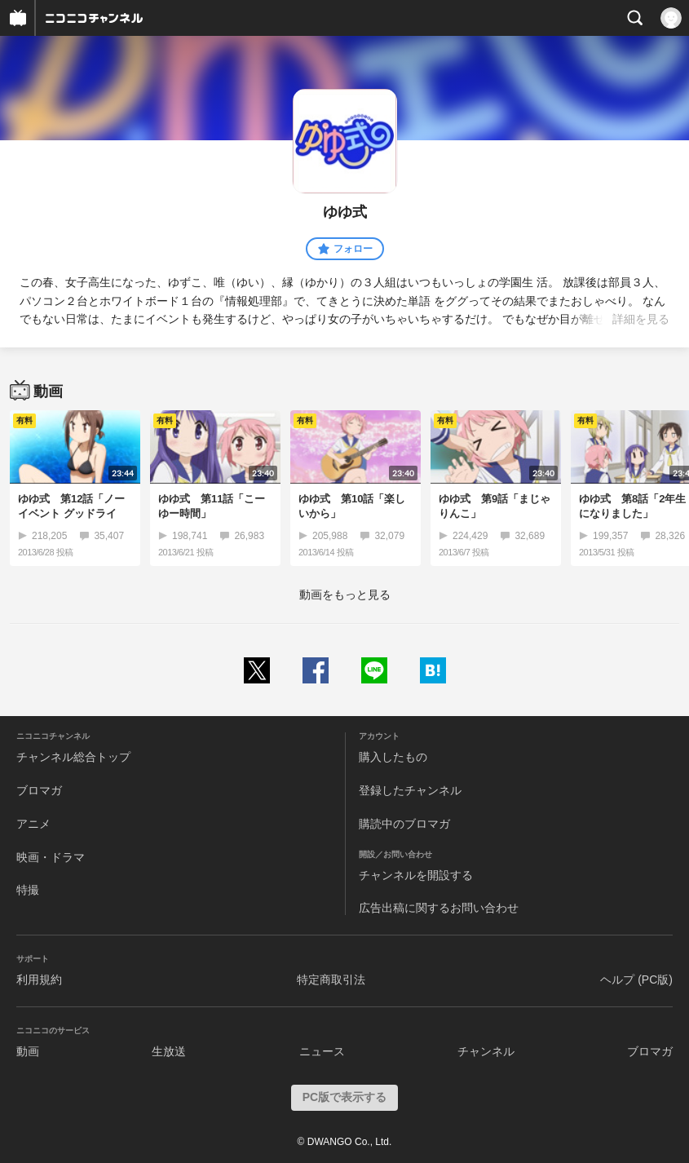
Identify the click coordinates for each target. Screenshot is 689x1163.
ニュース (322, 1051)
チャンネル (486, 1051)
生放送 (169, 1051)
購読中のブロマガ (404, 823)
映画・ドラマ (50, 857)
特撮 (27, 889)
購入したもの (393, 756)
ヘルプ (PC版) (636, 979)
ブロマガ (39, 790)
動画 (27, 1051)
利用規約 (39, 979)
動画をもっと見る (345, 594)
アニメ (33, 823)
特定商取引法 (331, 979)
